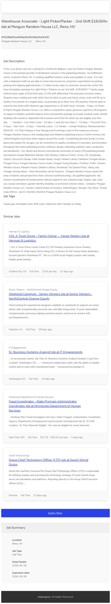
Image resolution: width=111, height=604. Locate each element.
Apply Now (55, 513)
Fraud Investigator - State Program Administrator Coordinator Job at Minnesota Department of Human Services (45, 406)
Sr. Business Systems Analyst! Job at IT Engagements (45, 352)
